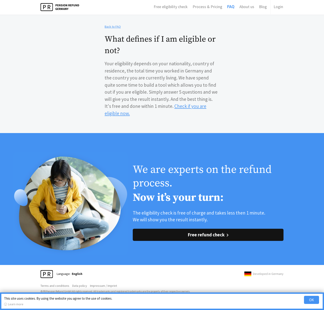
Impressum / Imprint (103, 286)
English (77, 274)
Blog (263, 6)
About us (246, 6)
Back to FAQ (113, 27)
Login (278, 6)
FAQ (230, 6)
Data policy (79, 286)
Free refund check (206, 235)
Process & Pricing (207, 6)
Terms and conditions (54, 286)
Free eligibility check (171, 6)
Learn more (15, 304)
